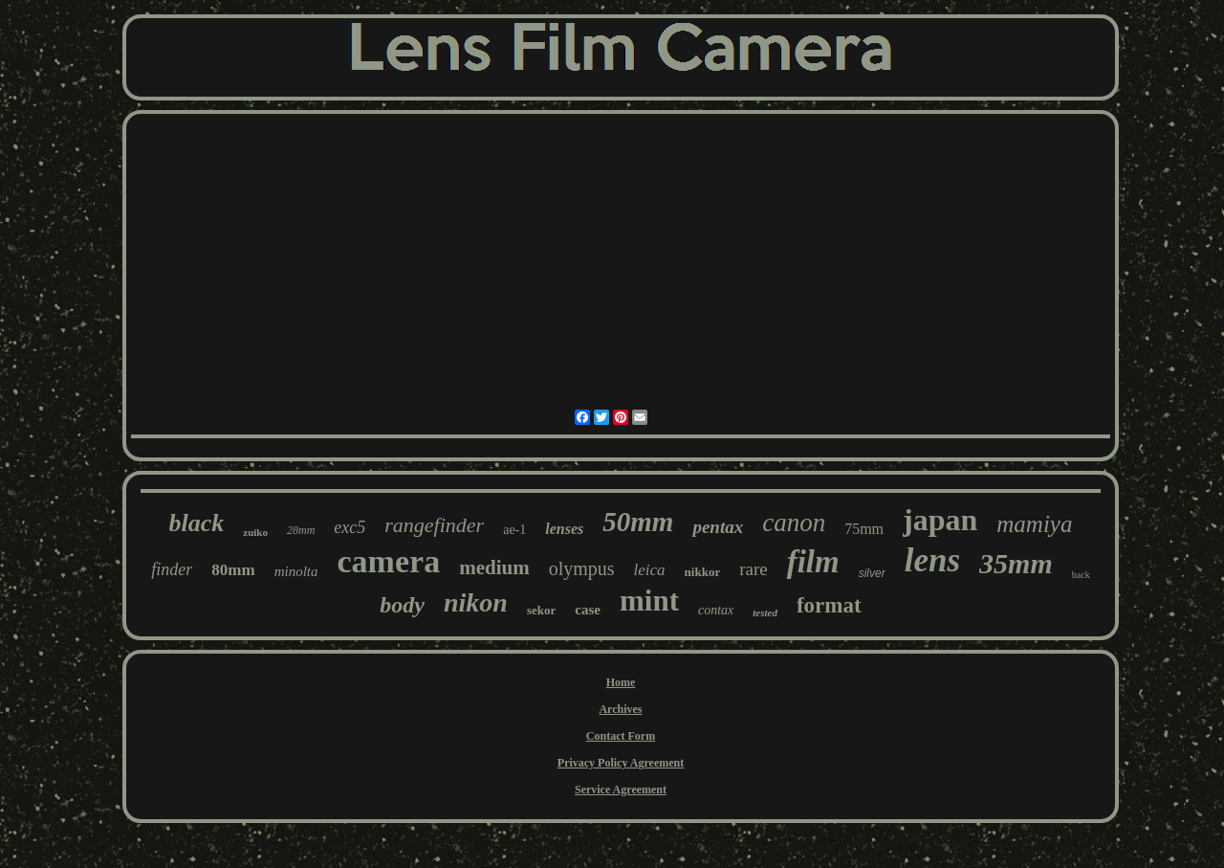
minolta (296, 571)
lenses (564, 529)
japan (940, 519)
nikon (476, 602)
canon (793, 522)
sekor (541, 610)
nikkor (703, 572)
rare (753, 569)
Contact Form (620, 736)
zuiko (255, 532)
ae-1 (514, 530)
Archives (620, 709)
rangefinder (434, 525)
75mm (864, 529)
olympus (582, 568)
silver (872, 573)
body (402, 604)
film (813, 562)
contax (715, 610)
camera (389, 561)
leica (650, 570)
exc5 (349, 527)
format (829, 605)
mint (649, 600)
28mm (301, 530)
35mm (1016, 563)
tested (765, 612)
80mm (232, 570)
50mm (637, 521)
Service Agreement (621, 789)
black (197, 523)
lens (932, 560)
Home (621, 682)
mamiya (1034, 524)
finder (171, 569)
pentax (717, 527)
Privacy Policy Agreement (620, 762)
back (1081, 574)
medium (494, 567)
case (588, 609)
